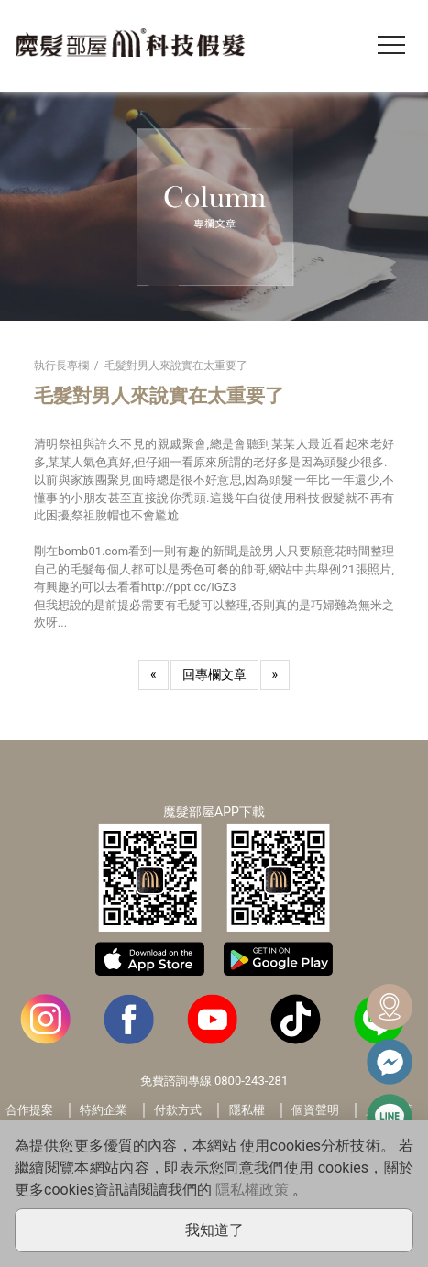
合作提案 (29, 1110)
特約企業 (103, 1110)
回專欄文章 (214, 674)
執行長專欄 (61, 365)
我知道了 (214, 1230)
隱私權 (247, 1110)
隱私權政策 (252, 1189)
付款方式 (178, 1110)
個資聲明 (315, 1110)
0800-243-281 (251, 1080)
